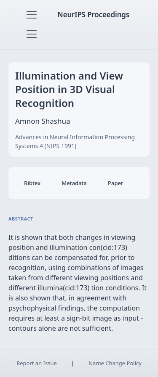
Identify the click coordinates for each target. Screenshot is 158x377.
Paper (115, 183)
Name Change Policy (115, 363)
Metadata (74, 183)
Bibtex (32, 183)
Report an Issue (36, 363)
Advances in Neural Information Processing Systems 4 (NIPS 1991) (75, 141)
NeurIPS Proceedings (93, 14)
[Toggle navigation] (31, 14)
